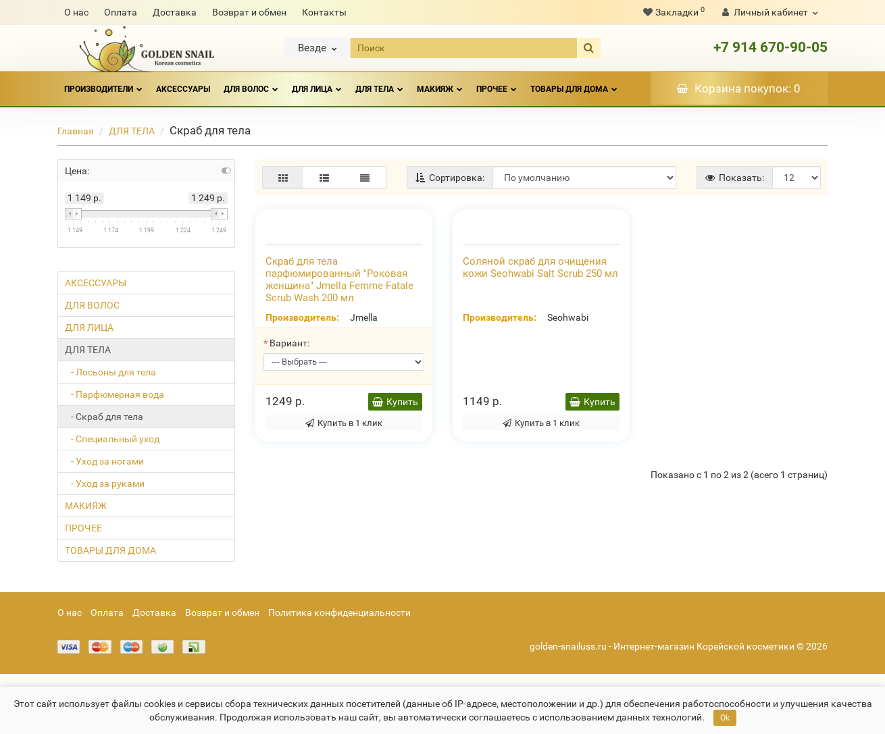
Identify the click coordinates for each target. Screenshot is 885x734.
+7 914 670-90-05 (770, 47)
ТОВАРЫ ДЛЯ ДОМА (573, 83)
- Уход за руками (105, 483)
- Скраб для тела (104, 416)
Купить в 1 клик (343, 563)
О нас (76, 12)
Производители (103, 83)
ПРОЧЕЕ (496, 83)
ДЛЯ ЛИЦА (317, 83)
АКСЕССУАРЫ (183, 89)
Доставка (175, 12)
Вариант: (289, 483)
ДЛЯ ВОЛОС (251, 83)
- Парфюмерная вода (114, 394)
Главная (75, 131)
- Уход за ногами (104, 461)
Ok (725, 718)
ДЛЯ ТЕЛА (379, 83)
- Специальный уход (112, 439)
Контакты (324, 12)
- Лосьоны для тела (110, 372)
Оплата (120, 12)
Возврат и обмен (249, 12)
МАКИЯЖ (440, 83)
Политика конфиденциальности (339, 672)
